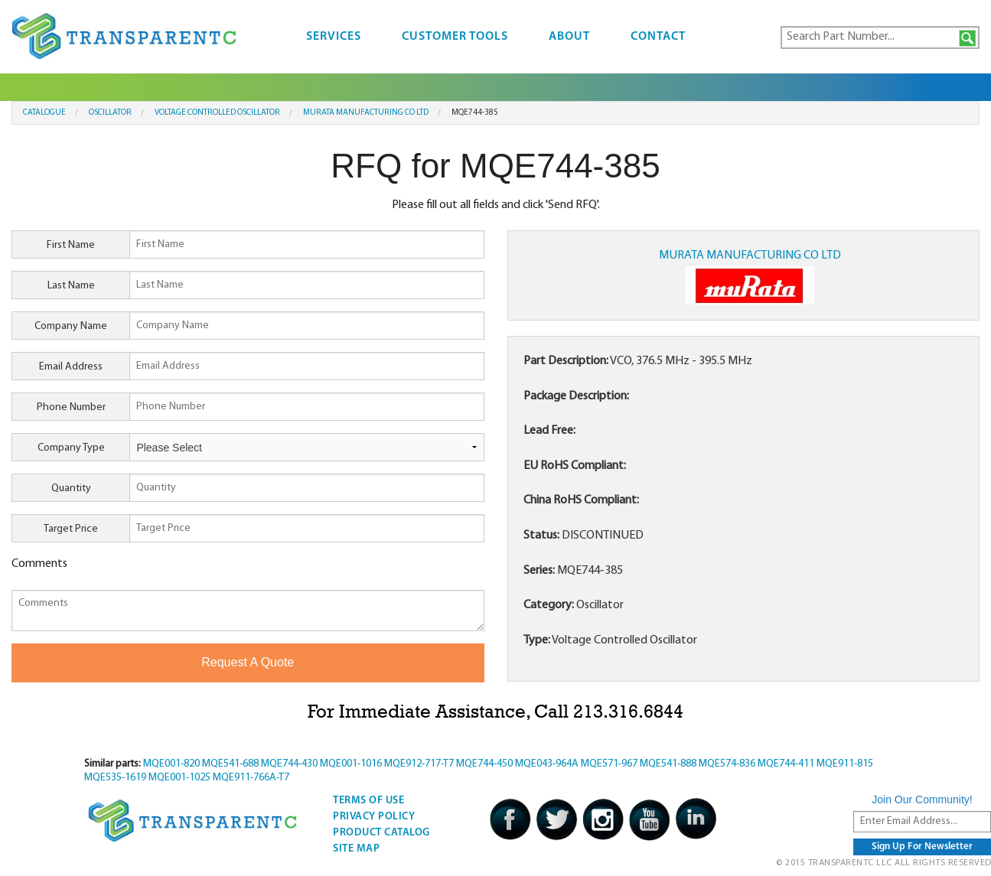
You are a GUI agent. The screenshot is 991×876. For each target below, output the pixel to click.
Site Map (356, 849)
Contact (658, 37)
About (569, 37)
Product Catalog (381, 833)
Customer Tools (455, 37)
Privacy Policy (374, 816)
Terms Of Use (368, 800)
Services (333, 37)
